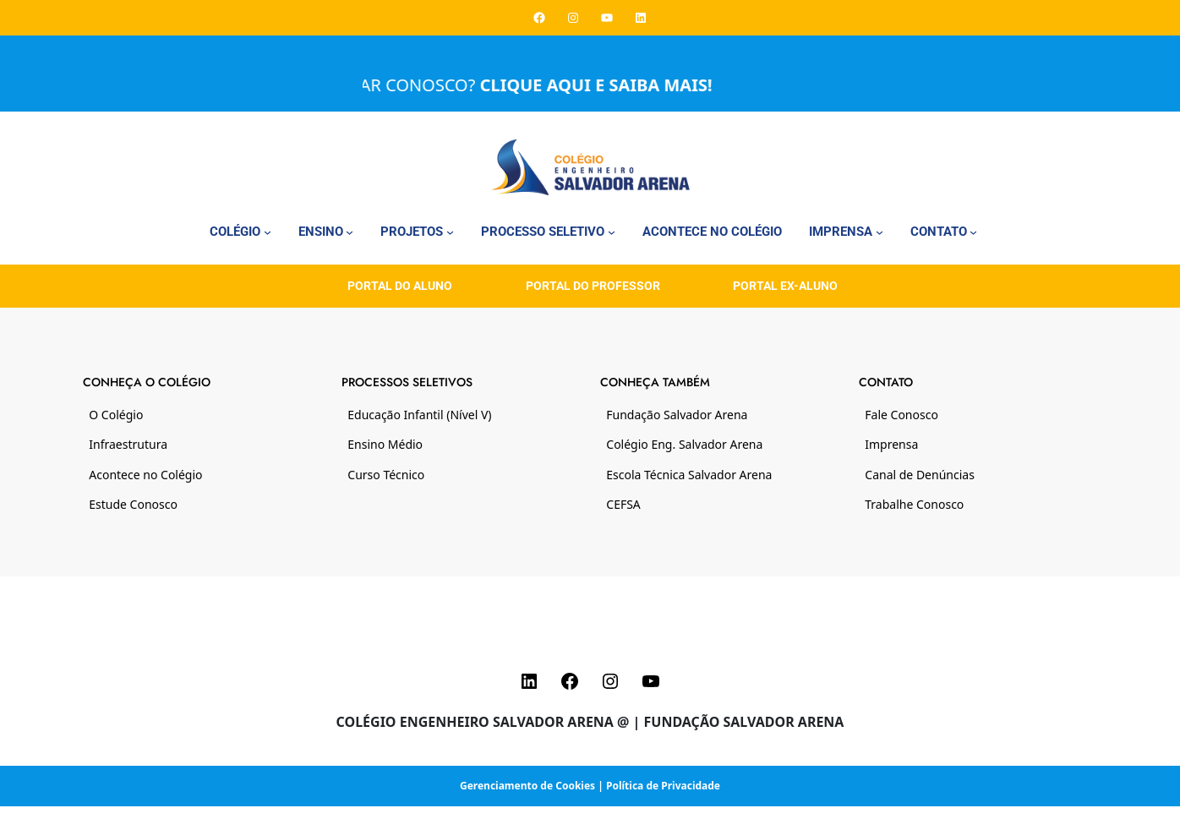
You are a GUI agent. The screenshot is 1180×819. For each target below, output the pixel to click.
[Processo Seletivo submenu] (611, 232)
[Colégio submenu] (267, 232)
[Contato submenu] (973, 232)
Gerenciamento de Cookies (527, 785)
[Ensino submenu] (349, 232)
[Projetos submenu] (450, 232)
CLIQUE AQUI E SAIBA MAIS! (605, 85)
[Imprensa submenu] (879, 232)
